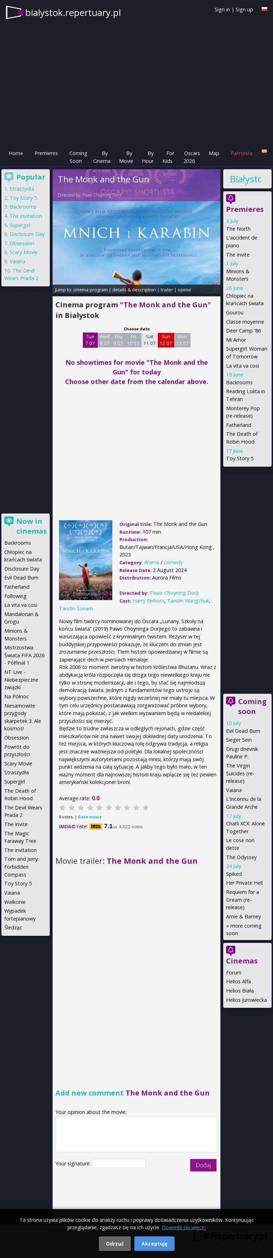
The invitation (26, 216)
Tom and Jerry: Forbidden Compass (21, 867)
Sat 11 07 (149, 340)
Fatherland (238, 425)
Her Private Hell (244, 882)
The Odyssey (241, 857)
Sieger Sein (239, 739)
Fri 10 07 (133, 340)
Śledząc (13, 927)
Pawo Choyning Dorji (102, 195)
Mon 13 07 (182, 340)
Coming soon (252, 706)
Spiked (234, 873)
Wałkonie (15, 902)
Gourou (234, 312)
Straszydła (22, 188)
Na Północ (16, 696)
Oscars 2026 (191, 157)
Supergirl (20, 225)
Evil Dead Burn (243, 730)
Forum (233, 972)
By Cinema (102, 157)
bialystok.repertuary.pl (73, 12)
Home (16, 153)
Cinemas (242, 961)
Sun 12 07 (166, 340)
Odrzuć (115, 1243)
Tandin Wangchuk (188, 600)
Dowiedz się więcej (184, 1227)
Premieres (46, 153)
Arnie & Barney (243, 916)
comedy (173, 562)
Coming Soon (78, 157)
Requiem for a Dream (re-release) (242, 900)
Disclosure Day (27, 234)
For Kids (168, 157)
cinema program (90, 289)
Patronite (242, 153)
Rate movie (90, 816)
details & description (134, 289)
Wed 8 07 (104, 340)
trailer (167, 289)
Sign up (244, 9)
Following (15, 596)
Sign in (222, 9)
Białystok (245, 178)
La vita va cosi (242, 365)
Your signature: (73, 1163)
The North (238, 228)
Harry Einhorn (148, 600)
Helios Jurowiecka (246, 999)
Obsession (22, 243)
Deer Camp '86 (243, 330)
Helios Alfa (238, 981)
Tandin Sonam (76, 608)
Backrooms (239, 382)
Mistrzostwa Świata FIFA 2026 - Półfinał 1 (24, 655)
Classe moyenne (245, 321)
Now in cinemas (31, 526)
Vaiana (234, 790)
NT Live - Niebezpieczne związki (21, 680)
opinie (184, 289)
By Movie (126, 157)
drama (151, 562)
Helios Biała (240, 990)
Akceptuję (154, 1243)
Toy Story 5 (239, 458)
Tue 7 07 (90, 340)
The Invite (238, 254)
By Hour (148, 157)
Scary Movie (24, 252)
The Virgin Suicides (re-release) (240, 773)
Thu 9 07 (118, 340)
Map (214, 153)
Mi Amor (236, 339)
